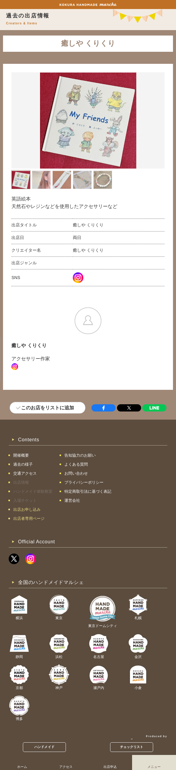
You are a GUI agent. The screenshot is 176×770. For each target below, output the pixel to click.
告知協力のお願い (80, 455)
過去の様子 (23, 464)
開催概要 (21, 455)
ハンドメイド (44, 747)
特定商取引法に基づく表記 (87, 491)
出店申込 (110, 766)
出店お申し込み (27, 509)
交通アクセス (25, 473)
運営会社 (72, 500)
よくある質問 (76, 464)
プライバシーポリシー (83, 482)
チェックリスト (132, 747)
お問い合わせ (76, 473)
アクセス (66, 766)
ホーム (22, 766)
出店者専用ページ (29, 518)
